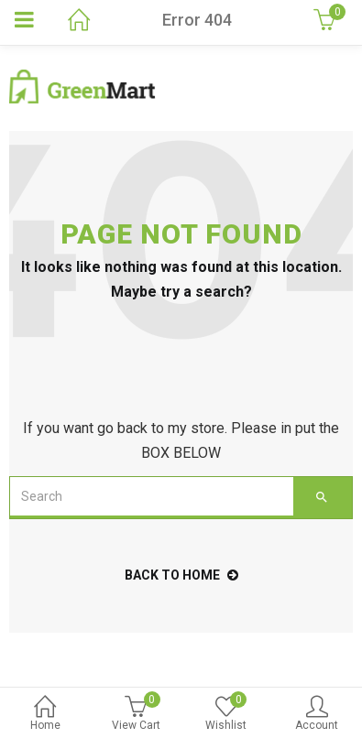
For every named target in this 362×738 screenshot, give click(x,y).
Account (316, 715)
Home (45, 715)
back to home (181, 575)
